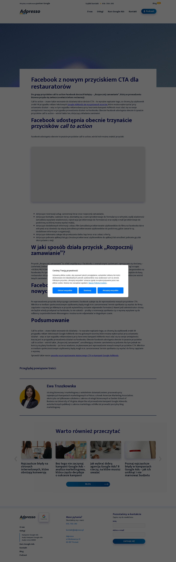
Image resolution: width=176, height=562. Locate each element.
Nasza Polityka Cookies (97, 283)
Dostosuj (87, 290)
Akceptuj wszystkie (110, 290)
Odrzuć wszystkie (65, 290)
